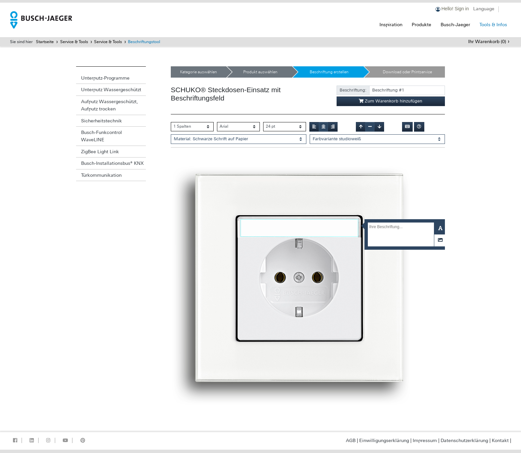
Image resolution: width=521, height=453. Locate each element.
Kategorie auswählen (198, 72)
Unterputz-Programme (105, 78)
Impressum (425, 440)
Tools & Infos (493, 24)
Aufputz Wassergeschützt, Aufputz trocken (109, 105)
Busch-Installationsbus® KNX (112, 163)
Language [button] (483, 8)
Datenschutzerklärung (464, 440)
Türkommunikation (101, 175)
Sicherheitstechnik (101, 120)
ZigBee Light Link (100, 151)
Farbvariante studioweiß (337, 138)
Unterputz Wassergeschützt (111, 89)
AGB (351, 440)
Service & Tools (74, 41)
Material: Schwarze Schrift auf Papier (211, 138)
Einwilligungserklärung (384, 440)
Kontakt (500, 440)
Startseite (45, 41)
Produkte (421, 24)
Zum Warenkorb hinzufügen (390, 100)
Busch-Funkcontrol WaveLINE (101, 136)
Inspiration (390, 24)
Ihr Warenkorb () (487, 41)
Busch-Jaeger (455, 24)
